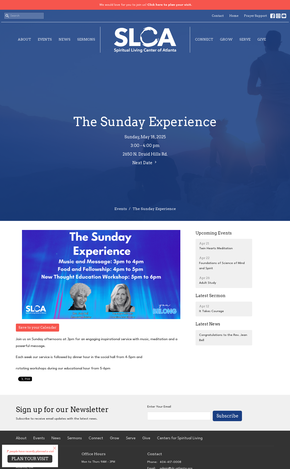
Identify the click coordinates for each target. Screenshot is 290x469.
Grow (226, 39)
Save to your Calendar (37, 327)
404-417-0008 (170, 462)
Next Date (145, 162)
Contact (218, 15)
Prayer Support (255, 15)
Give (261, 39)
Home (233, 15)
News (64, 39)
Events (45, 39)
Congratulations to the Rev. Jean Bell (223, 337)
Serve (245, 39)
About (24, 39)
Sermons (86, 39)
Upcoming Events (214, 233)
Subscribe (227, 416)
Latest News (208, 324)
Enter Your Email (159, 406)
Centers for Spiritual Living (180, 438)
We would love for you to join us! (145, 4)
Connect (204, 39)
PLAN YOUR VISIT (30, 458)
